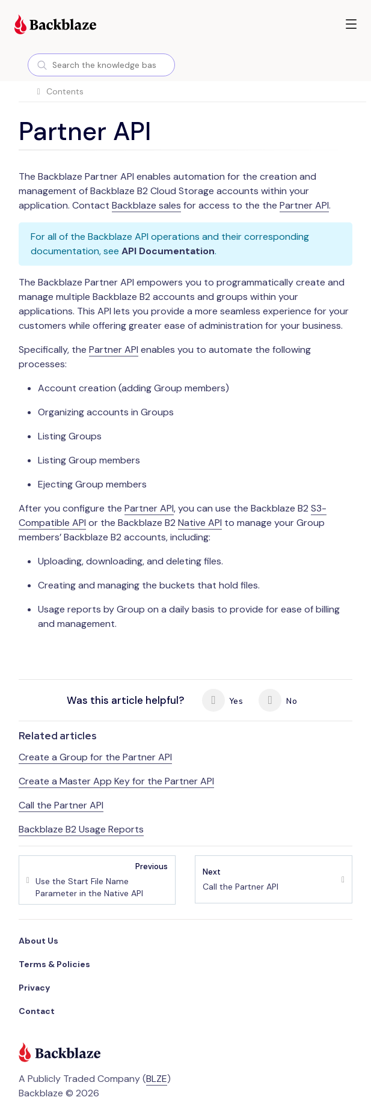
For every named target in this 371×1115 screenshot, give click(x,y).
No (277, 700)
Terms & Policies (54, 964)
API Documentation (168, 251)
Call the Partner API (61, 805)
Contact (37, 1011)
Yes (222, 700)
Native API (200, 522)
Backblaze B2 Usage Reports (81, 829)
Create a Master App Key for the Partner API (116, 781)
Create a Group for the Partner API (95, 757)
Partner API (304, 205)
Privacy (34, 987)
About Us (38, 940)
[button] (351, 24)
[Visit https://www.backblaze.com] (55, 25)
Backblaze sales (146, 205)
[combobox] (101, 64)
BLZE (156, 1078)
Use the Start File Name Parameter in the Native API (101, 880)
